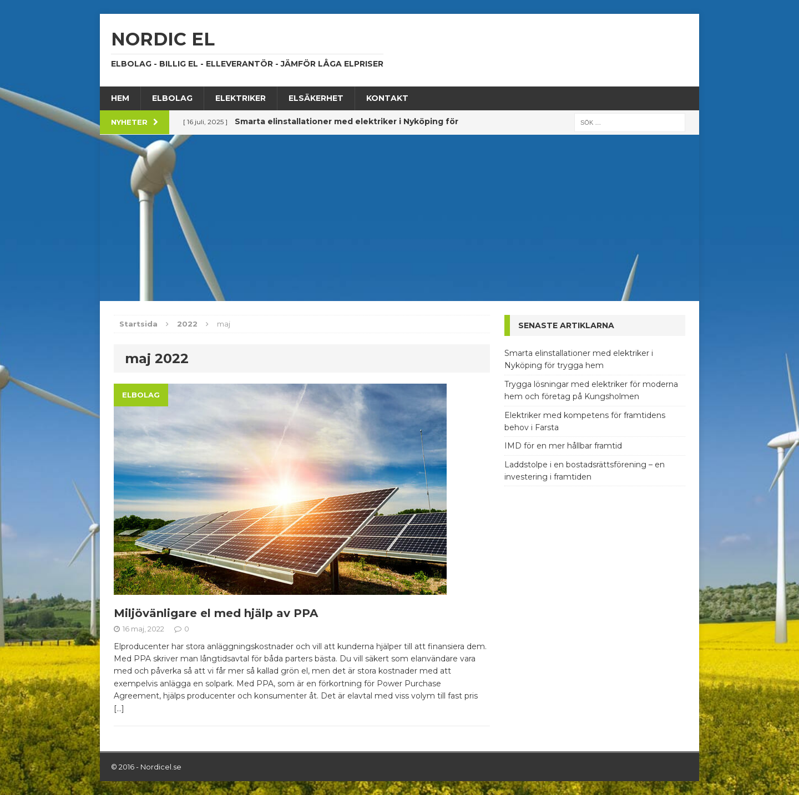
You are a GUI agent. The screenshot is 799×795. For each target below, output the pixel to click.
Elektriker (240, 98)
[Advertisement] (399, 217)
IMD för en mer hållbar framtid (563, 446)
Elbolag (172, 98)
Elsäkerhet (316, 98)
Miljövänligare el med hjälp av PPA (216, 613)
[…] (119, 709)
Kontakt (387, 98)
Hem (120, 98)
